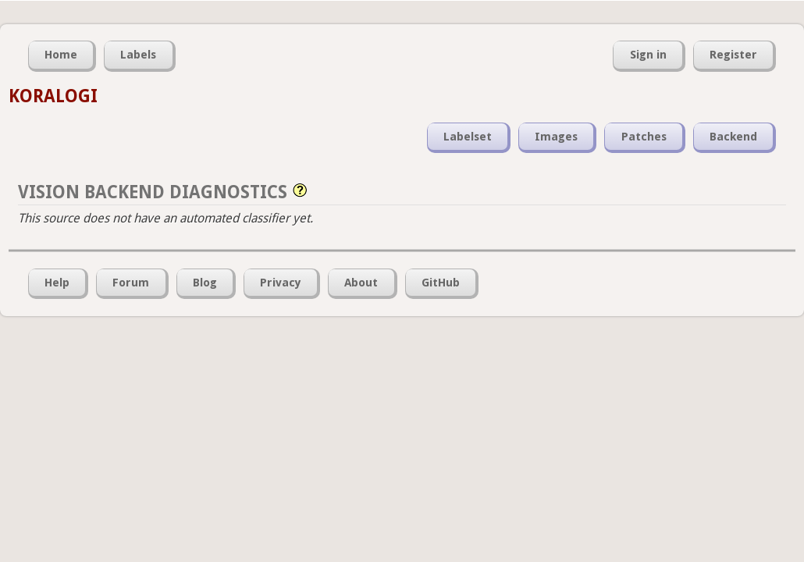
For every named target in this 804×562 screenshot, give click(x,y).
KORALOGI (53, 96)
